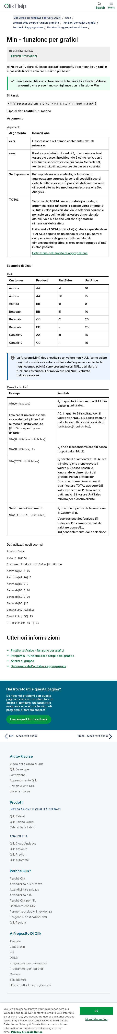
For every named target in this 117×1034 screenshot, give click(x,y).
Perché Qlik (17, 878)
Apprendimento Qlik (23, 780)
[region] (58, 1018)
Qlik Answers (19, 849)
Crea (68, 17)
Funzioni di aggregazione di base (67, 27)
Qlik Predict (17, 854)
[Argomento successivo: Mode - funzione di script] (87, 736)
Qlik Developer (20, 769)
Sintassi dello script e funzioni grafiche (36, 22)
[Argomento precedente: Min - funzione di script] (30, 736)
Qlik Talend (17, 816)
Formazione (18, 775)
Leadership (17, 946)
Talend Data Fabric (22, 827)
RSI (12, 952)
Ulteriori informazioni (24, 56)
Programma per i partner (26, 968)
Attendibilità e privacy (24, 889)
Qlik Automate (19, 860)
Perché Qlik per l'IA (23, 900)
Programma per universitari (28, 963)
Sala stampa (18, 979)
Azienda (15, 941)
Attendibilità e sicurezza (26, 884)
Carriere (15, 974)
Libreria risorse (20, 791)
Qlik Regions (18, 922)
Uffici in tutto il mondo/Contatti (30, 985)
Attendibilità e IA (21, 895)
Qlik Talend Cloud (22, 822)
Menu (111, 7)
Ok (96, 1010)
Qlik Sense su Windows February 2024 (37, 17)
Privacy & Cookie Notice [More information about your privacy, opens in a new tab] (26, 1031)
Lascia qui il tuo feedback (28, 719)
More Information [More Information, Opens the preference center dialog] (96, 1019)
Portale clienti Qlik (22, 786)
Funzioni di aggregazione (28, 27)
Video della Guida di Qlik (26, 764)
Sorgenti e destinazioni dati (28, 917)
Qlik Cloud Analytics (23, 843)
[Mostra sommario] (8, 17)
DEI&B (14, 957)
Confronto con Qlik (22, 906)
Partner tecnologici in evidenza (31, 911)
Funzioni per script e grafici (79, 22)
